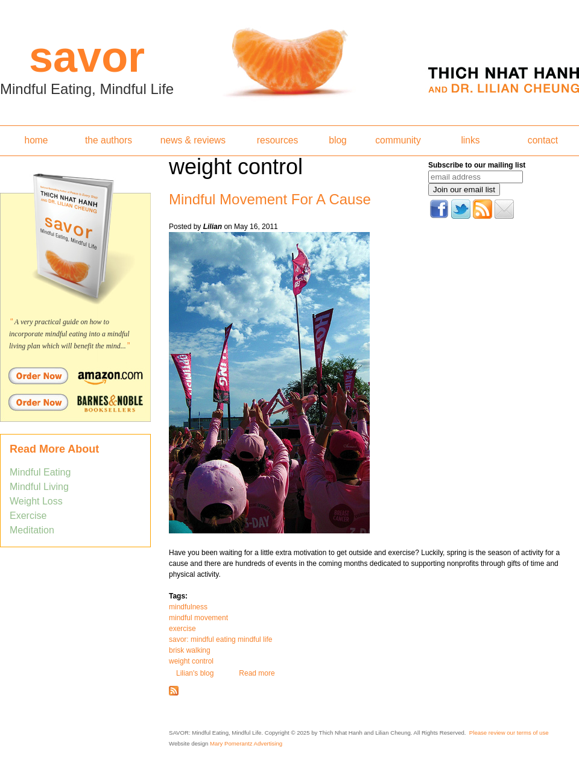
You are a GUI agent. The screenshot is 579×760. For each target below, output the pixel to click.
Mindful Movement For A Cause (270, 199)
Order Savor (75, 375)
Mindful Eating (40, 472)
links (470, 140)
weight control (191, 661)
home (36, 140)
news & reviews (193, 140)
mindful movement (198, 618)
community (397, 140)
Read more (256, 673)
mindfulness (188, 607)
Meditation (32, 530)
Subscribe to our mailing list (476, 165)
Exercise (28, 515)
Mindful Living (39, 487)
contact (543, 140)
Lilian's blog (195, 673)
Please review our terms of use (509, 732)
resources (277, 140)
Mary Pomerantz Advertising (246, 743)
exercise (182, 628)
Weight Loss (36, 501)
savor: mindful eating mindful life (220, 639)
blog (337, 140)
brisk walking (189, 650)
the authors (108, 140)
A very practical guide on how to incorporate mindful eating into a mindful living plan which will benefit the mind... (69, 334)
